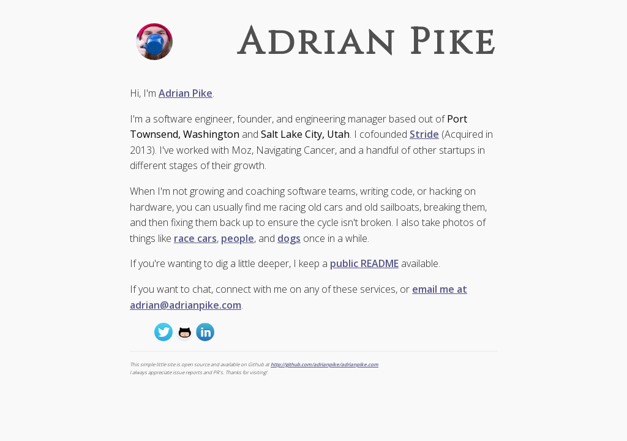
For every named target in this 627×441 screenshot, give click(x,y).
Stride (424, 134)
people (237, 238)
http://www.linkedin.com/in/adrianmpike (205, 332)
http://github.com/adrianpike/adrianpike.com (324, 364)
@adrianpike (163, 332)
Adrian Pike (185, 93)
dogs (289, 238)
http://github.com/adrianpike (184, 332)
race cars (195, 238)
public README (364, 263)
